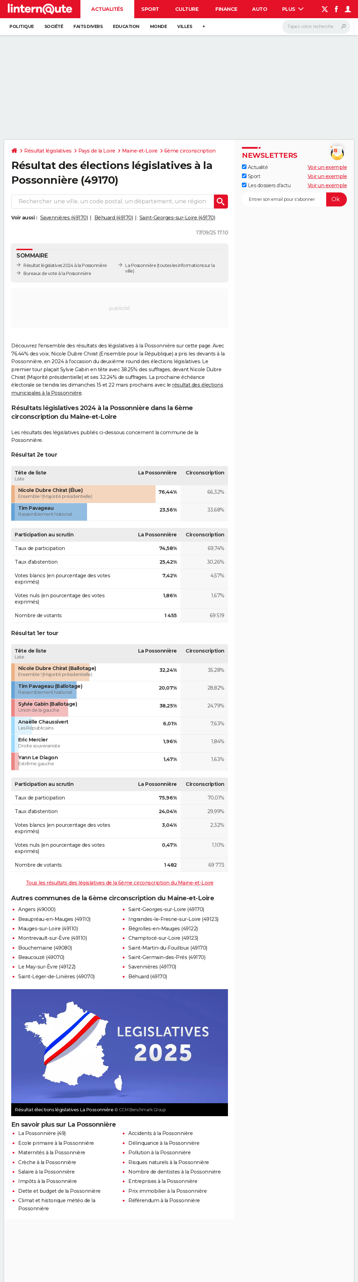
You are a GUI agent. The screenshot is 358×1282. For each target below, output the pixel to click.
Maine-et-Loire (140, 151)
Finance (226, 9)
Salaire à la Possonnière (46, 1172)
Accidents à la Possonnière (160, 1133)
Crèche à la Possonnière (47, 1162)
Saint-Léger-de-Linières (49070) (56, 976)
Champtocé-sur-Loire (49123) (163, 938)
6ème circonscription (190, 151)
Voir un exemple (327, 167)
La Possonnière (140, 265)
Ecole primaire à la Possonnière (56, 1143)
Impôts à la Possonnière (47, 1181)
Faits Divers (87, 26)
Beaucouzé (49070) (41, 957)
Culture (187, 9)
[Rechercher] (316, 27)
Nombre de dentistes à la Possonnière (174, 1172)
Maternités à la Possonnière (51, 1152)
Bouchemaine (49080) (45, 948)
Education (126, 26)
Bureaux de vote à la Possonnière (57, 273)
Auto (259, 9)
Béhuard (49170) (113, 217)
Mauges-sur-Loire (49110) (48, 928)
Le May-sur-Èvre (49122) (47, 967)
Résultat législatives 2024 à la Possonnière (65, 265)
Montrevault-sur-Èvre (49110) (52, 938)
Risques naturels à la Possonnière (168, 1162)
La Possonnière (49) (42, 1133)
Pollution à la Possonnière (159, 1152)
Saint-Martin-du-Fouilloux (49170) (167, 948)
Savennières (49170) (64, 217)
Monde (158, 26)
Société (53, 26)
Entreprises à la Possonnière (162, 1181)
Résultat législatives (48, 151)
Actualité (255, 167)
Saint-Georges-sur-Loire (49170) (177, 217)
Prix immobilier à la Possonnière (167, 1191)
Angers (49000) (36, 909)
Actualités (107, 9)
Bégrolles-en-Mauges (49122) (163, 928)
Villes (184, 26)
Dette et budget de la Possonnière (59, 1191)
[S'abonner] (294, 199)
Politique (21, 26)
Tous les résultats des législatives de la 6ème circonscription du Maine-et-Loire (120, 883)
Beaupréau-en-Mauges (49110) (54, 919)
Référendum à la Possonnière (164, 1200)
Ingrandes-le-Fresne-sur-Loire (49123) (173, 919)
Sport (150, 9)
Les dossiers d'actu (266, 185)
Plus (293, 9)
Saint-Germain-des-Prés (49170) (166, 957)
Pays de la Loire (96, 151)
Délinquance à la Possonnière (163, 1143)
